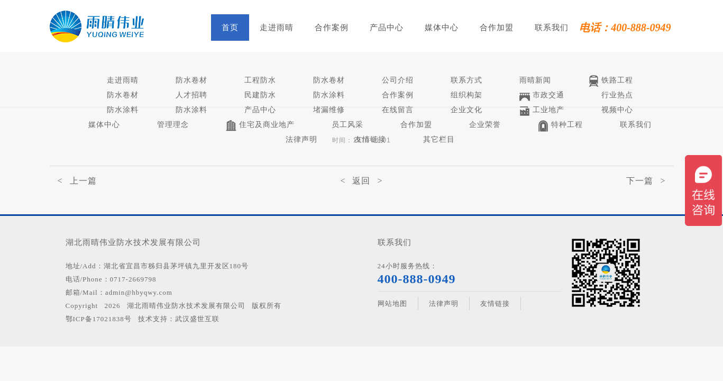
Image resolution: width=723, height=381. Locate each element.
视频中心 (617, 110)
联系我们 (552, 27)
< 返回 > (361, 180)
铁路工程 (610, 81)
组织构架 (466, 95)
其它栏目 (439, 139)
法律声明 (301, 139)
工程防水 (260, 80)
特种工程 (560, 125)
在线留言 (398, 110)
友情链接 (370, 139)
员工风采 (347, 125)
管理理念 (173, 125)
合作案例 (332, 27)
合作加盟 (497, 27)
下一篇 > (645, 180)
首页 (230, 27)
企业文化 (466, 110)
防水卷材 (191, 80)
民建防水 (260, 95)
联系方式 (466, 80)
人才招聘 (191, 95)
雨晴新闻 (535, 80)
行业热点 (617, 95)
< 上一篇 (77, 180)
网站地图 (392, 303)
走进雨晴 (277, 27)
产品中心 (387, 27)
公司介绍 (398, 80)
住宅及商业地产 (260, 125)
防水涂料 (329, 95)
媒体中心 (442, 27)
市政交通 (541, 96)
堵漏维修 (329, 110)
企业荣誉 (485, 125)
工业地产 (541, 110)
